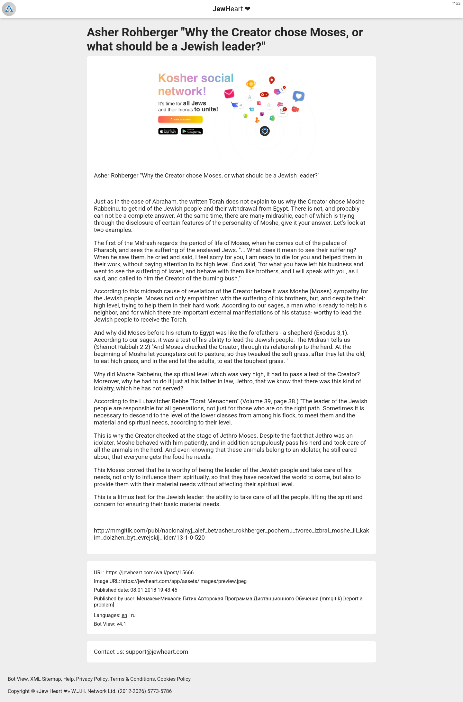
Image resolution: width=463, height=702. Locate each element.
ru (133, 615)
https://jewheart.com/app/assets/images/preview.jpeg (184, 581)
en (124, 615)
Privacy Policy (92, 679)
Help (68, 679)
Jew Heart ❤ (53, 691)
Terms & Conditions (132, 679)
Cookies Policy (174, 679)
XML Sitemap (45, 679)
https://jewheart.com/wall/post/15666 (150, 573)
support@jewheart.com (157, 651)
